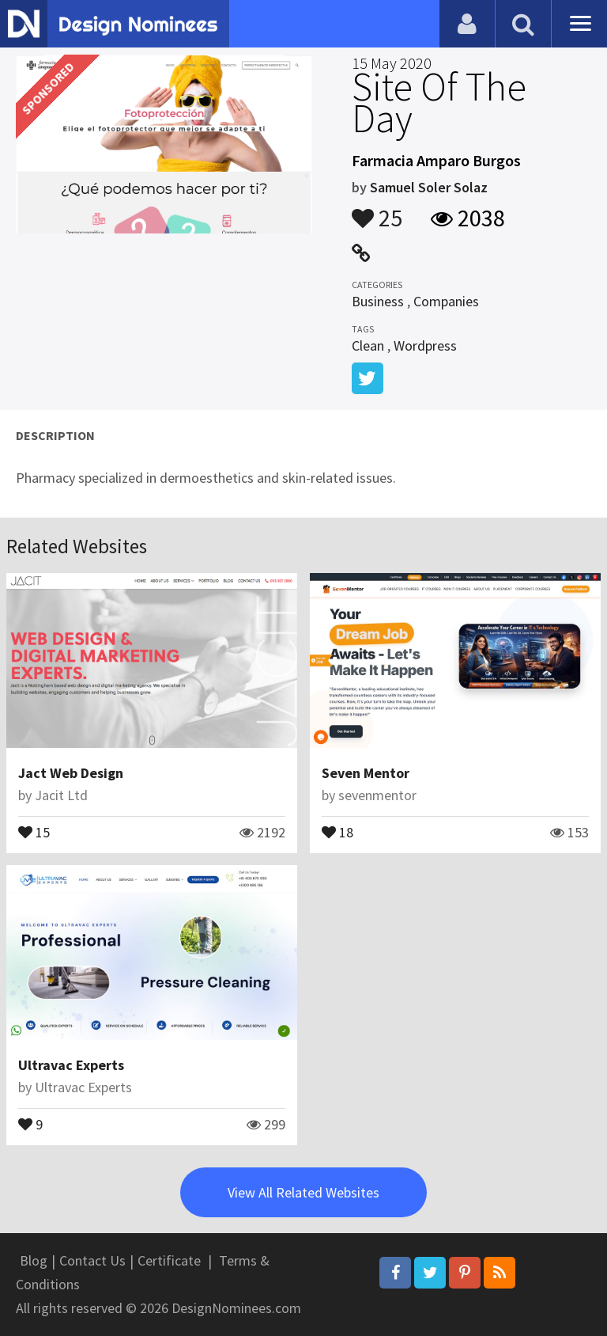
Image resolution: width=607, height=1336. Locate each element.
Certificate (169, 1260)
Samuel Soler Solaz (429, 187)
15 (34, 831)
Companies (446, 301)
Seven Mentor (365, 773)
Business (378, 301)
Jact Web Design (70, 773)
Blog (33, 1260)
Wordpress (425, 345)
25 (377, 210)
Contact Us (92, 1260)
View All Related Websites (303, 1192)
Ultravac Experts (71, 1065)
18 (337, 831)
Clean (368, 345)
